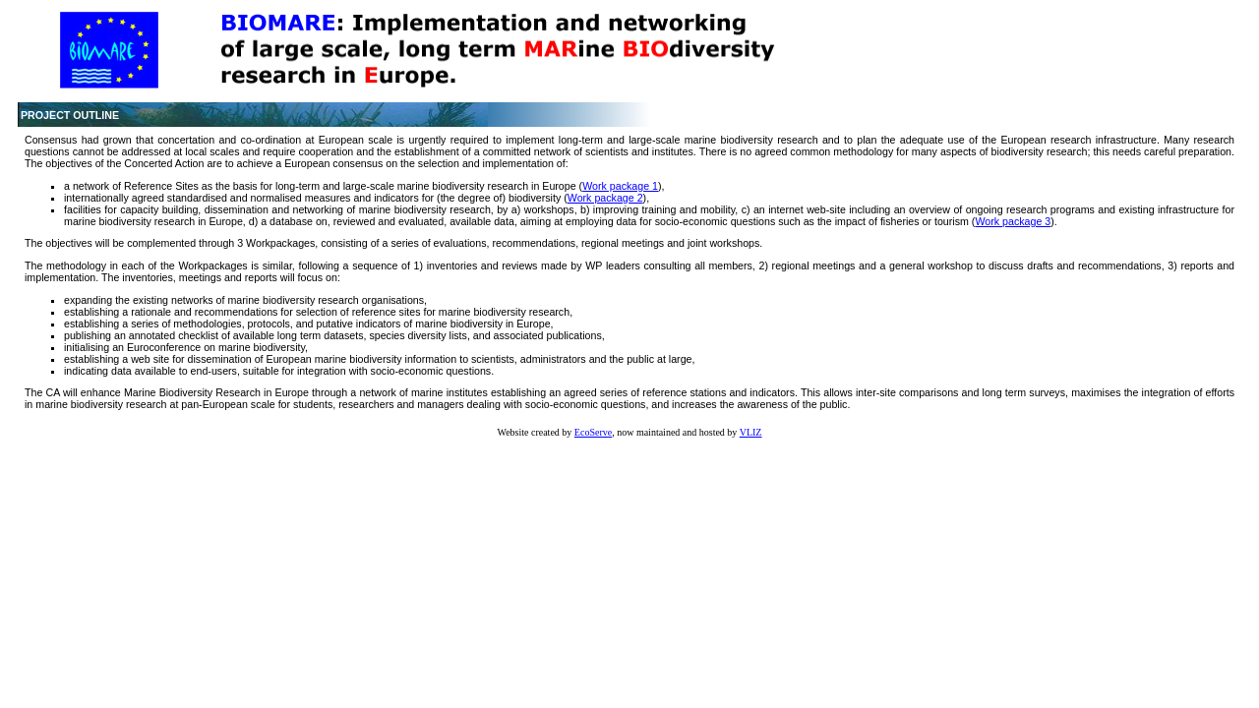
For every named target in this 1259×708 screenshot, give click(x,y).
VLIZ (751, 432)
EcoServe (593, 432)
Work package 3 (1012, 221)
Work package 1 (620, 186)
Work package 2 (605, 198)
